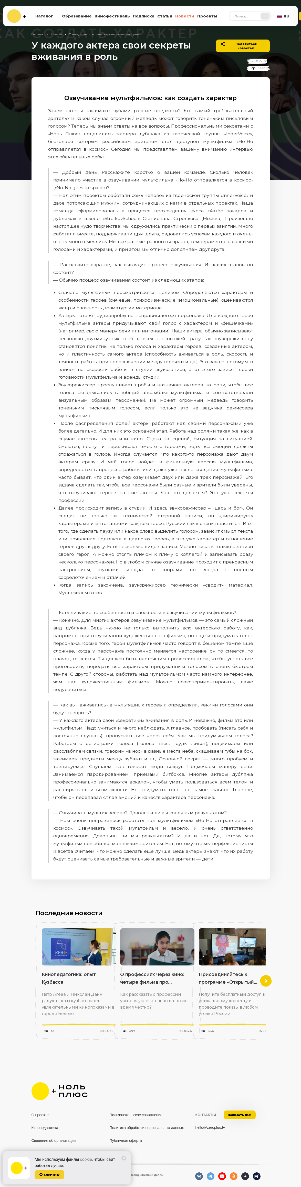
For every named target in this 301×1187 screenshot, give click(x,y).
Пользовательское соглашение (135, 1115)
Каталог (44, 16)
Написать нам (239, 1115)
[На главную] (16, 16)
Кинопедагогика (45, 1128)
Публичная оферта (125, 1140)
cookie (86, 1159)
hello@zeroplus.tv (210, 1127)
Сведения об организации (54, 1140)
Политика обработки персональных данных (146, 1128)
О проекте (40, 1115)
